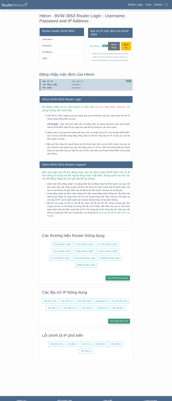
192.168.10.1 (67, 301)
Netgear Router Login (110, 258)
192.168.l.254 (56, 344)
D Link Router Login (60, 258)
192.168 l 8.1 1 (70, 308)
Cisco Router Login (84, 244)
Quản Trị (125, 46)
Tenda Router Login (84, 251)
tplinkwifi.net (101, 301)
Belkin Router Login (86, 265)
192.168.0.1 (95, 46)
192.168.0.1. (87, 308)
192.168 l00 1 (118, 308)
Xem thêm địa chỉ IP (119, 321)
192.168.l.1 (116, 344)
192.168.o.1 (86, 351)
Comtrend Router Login (84, 258)
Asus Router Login (62, 244)
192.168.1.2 (53, 308)
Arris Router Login (62, 251)
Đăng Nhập (113, 46)
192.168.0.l (101, 344)
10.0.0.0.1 (86, 344)
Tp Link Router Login (107, 244)
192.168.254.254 (119, 301)
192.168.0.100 (84, 301)
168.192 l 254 (50, 301)
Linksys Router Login (107, 251)
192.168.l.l (72, 344)
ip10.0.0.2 (102, 308)
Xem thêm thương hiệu (117, 278)
